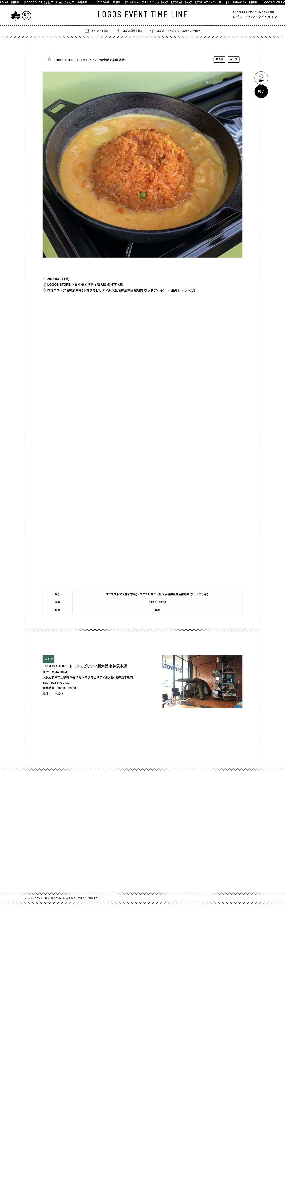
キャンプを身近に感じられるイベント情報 (253, 12)
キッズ (233, 59)
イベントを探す (97, 31)
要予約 (219, 59)
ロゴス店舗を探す (129, 31)
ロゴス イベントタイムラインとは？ (175, 31)
